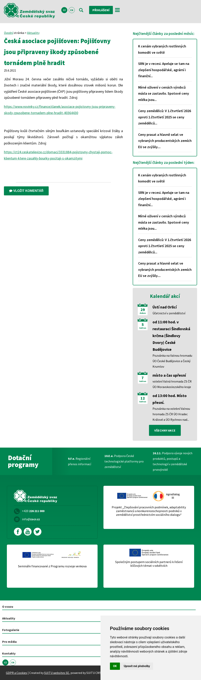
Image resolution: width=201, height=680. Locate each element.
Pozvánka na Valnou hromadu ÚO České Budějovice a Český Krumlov (172, 361)
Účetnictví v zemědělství (169, 313)
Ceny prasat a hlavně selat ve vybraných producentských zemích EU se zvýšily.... (165, 140)
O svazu (7, 606)
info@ (31, 519)
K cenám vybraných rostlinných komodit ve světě (162, 49)
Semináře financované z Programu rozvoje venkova (52, 566)
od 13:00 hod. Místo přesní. (170, 399)
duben (143, 313)
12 (143, 398)
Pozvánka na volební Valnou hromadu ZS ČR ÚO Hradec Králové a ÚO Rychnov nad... (171, 414)
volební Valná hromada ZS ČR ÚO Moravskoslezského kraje (172, 384)
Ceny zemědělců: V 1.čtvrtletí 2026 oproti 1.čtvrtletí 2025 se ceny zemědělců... (164, 117)
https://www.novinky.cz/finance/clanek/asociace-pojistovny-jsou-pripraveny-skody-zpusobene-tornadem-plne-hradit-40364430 (59, 109)
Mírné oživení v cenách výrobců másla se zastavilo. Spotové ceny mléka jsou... (163, 93)
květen (142, 328)
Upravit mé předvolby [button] (137, 666)
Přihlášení (101, 10)
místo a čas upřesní (169, 375)
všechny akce (164, 430)
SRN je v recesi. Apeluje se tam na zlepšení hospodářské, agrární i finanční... (163, 69)
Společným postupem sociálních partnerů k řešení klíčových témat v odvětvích (149, 564)
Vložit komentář (26, 190)
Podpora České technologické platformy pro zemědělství (124, 461)
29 (143, 309)
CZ (64, 10)
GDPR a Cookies (16, 673)
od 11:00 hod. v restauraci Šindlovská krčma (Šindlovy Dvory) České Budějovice (171, 335)
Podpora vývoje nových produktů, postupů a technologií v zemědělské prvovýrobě (172, 461)
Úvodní (8, 33)
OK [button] (115, 666)
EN (71, 10)
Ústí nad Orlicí (165, 307)
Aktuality (33, 33)
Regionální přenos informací (79, 461)
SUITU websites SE (56, 673)
